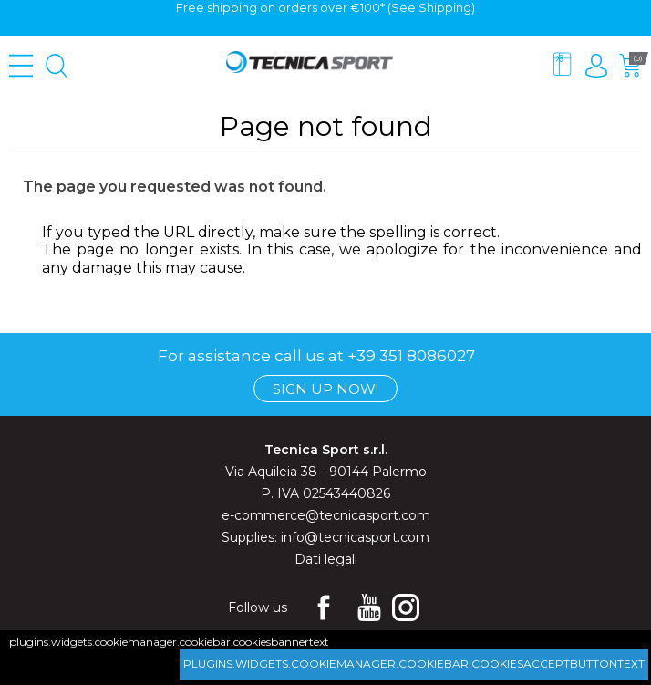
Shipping (444, 7)
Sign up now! (325, 389)
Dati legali (325, 559)
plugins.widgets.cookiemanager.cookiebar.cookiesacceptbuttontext (414, 663)
